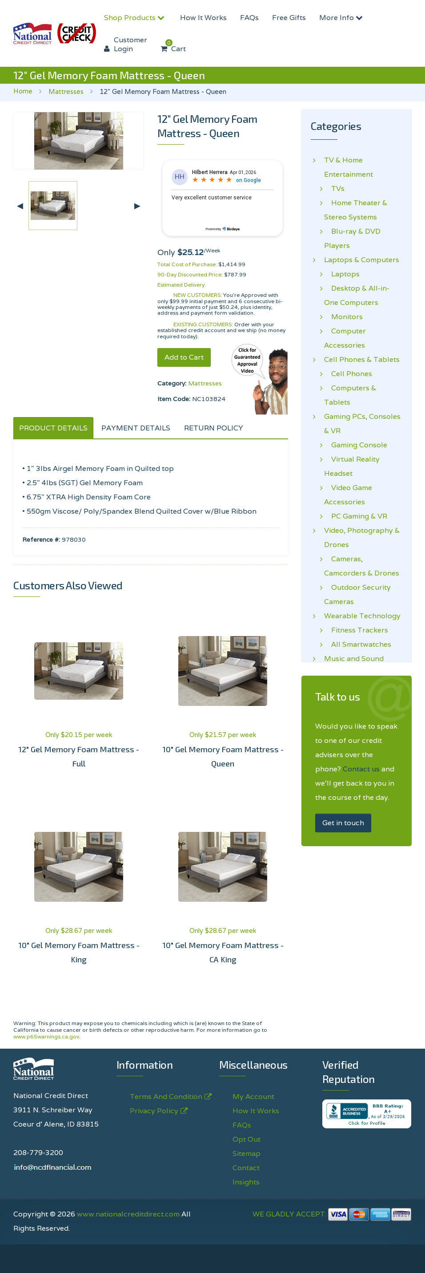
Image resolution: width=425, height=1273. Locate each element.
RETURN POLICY (213, 428)
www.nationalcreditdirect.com (128, 1214)
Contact (246, 1167)
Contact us (361, 769)
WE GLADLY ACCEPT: (332, 1214)
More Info (342, 17)
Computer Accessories (345, 338)
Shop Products (135, 17)
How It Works (203, 17)
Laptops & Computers (361, 260)
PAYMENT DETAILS (135, 428)
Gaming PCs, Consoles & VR (362, 423)
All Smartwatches (357, 644)
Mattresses (66, 91)
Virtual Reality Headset (352, 466)
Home (22, 91)
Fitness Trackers (356, 630)
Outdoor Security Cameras (357, 594)
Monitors (343, 317)
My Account (253, 1096)
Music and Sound (354, 659)
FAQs (249, 17)
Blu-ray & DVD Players (352, 238)
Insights (246, 1182)
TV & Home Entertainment (348, 167)
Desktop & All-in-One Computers (356, 295)
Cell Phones (348, 374)
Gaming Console (355, 445)
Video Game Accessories (348, 495)
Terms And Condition (166, 1097)
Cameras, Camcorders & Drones (361, 566)
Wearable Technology (362, 616)
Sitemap (247, 1153)
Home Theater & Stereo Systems (355, 210)
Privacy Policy (154, 1111)
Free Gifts (289, 17)
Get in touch (343, 822)
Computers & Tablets (350, 395)
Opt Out (247, 1139)
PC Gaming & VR (355, 516)
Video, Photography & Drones (362, 537)
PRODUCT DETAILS (53, 428)
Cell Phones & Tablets (362, 360)
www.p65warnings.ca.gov (46, 1036)
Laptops (342, 274)
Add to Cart (184, 357)
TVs (334, 189)
